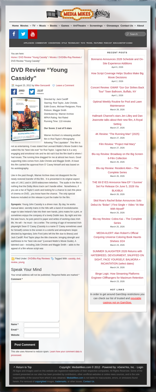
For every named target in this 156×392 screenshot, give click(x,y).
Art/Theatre (80, 25)
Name (15, 324)
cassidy (71, 258)
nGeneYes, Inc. (126, 367)
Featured (98, 43)
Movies (25, 25)
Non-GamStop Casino (123, 43)
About (140, 25)
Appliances (29, 43)
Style (64, 43)
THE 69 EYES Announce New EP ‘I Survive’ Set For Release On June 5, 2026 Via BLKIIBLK (117, 186)
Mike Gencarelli (42, 85)
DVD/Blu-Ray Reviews (70, 57)
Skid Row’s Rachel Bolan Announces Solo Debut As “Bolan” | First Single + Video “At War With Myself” (117, 204)
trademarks (60, 381)
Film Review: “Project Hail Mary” (117, 144)
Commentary (41, 43)
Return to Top (24, 367)
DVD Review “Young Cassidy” (33, 57)
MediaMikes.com (81, 367)
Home (15, 25)
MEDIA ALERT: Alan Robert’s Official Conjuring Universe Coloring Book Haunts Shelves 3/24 (117, 237)
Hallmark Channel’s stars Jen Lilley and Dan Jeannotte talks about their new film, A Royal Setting (117, 120)
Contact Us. (89, 381)
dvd (78, 258)
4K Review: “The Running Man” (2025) (117, 134)
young (22, 262)
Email (14, 329)
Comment (17, 279)
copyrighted (40, 381)
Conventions (54, 43)
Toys (83, 43)
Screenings (97, 25)
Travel (89, 43)
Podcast (108, 43)
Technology (74, 43)
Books (55, 25)
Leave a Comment (65, 85)
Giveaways (113, 25)
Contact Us (128, 25)
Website (15, 335)
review (14, 262)
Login (140, 367)
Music (44, 25)
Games (66, 25)
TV (35, 25)
